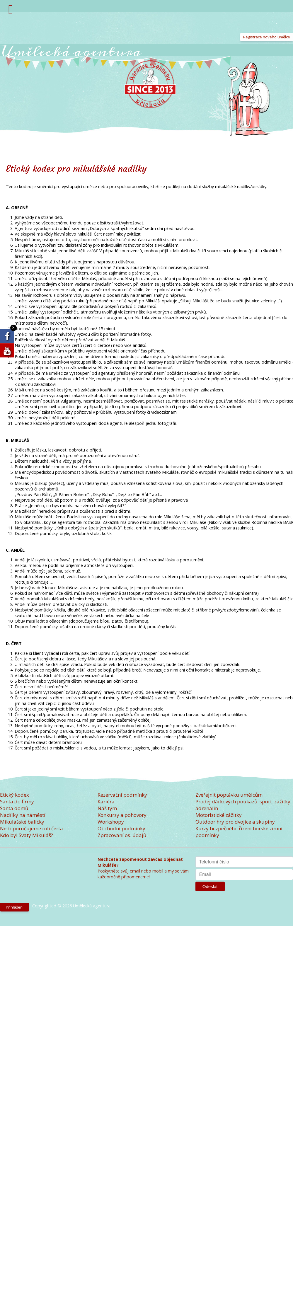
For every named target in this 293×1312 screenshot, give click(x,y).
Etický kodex (14, 794)
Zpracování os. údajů (122, 835)
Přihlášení (14, 907)
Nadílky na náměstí (22, 815)
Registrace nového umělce (266, 37)
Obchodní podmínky (121, 828)
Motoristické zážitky (218, 815)
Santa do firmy (17, 801)
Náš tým (107, 808)
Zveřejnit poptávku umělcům (229, 794)
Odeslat (210, 886)
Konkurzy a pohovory (122, 815)
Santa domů (14, 808)
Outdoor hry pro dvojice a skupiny (235, 821)
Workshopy (111, 821)
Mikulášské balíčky (22, 821)
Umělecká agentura (70, 51)
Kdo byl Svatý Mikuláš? (26, 835)
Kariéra (106, 801)
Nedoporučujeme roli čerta (31, 828)
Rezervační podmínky (122, 794)
